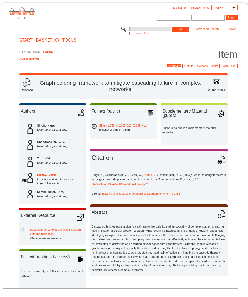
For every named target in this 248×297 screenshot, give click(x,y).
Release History (207, 65)
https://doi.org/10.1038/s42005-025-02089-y (120, 183)
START (26, 40)
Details (188, 65)
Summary (174, 65)
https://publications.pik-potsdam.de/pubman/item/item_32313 (141, 193)
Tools (69, 40)
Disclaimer (180, 7)
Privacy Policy (200, 7)
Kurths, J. (150, 175)
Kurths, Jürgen (47, 174)
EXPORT (49, 51)
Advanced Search (207, 29)
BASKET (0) (47, 40)
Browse (231, 29)
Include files (141, 33)
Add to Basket (29, 58)
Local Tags (228, 65)
